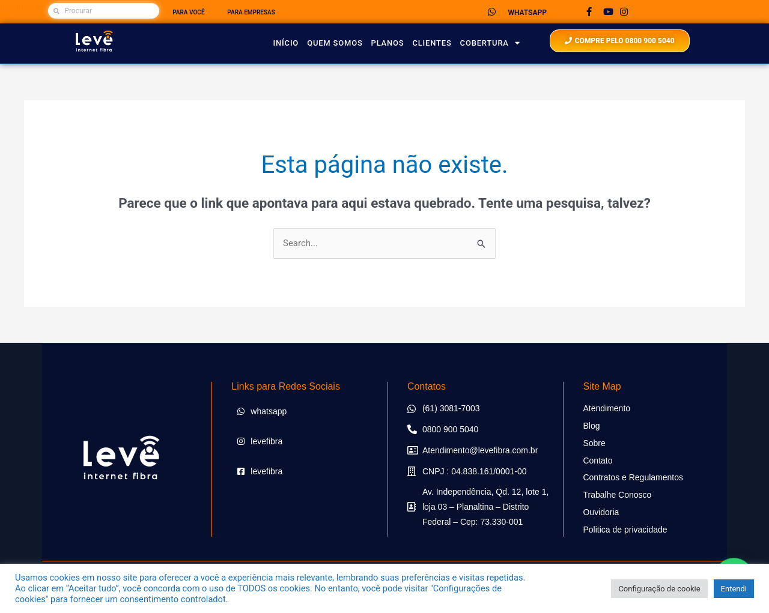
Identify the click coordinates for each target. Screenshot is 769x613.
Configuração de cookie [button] (659, 588)
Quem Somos (334, 42)
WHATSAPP (527, 12)
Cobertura (490, 43)
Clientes (431, 42)
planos (387, 42)
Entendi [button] (734, 588)
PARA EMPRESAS (251, 12)
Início (286, 42)
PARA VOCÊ (188, 12)
